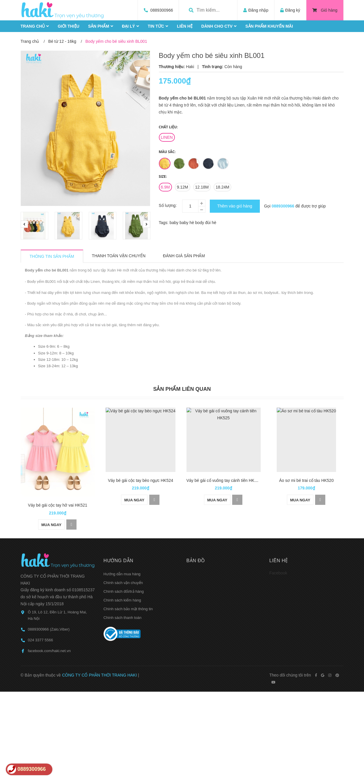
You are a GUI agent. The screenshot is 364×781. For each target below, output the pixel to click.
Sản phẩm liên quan (182, 389)
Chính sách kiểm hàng (122, 575)
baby (175, 222)
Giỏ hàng (325, 10)
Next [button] (146, 224)
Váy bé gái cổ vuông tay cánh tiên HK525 (224, 480)
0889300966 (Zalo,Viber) (49, 604)
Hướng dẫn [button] (119, 535)
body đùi (203, 222)
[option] (35, 225)
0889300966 (161, 10)
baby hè (187, 222)
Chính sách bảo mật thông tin (128, 584)
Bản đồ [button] (196, 535)
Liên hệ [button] (278, 535)
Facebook (278, 548)
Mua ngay (51, 500)
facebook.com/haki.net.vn (49, 626)
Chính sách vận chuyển (123, 558)
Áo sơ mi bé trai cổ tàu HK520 (306, 480)
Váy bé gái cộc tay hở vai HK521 (57, 480)
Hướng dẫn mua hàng (122, 549)
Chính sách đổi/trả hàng (124, 567)
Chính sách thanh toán (123, 593)
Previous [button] (24, 224)
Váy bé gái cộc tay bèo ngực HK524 (140, 480)
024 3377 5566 (40, 615)
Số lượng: (168, 205)
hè (214, 222)
